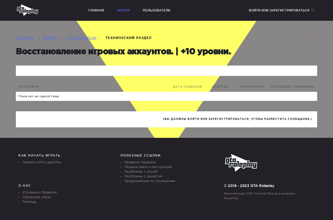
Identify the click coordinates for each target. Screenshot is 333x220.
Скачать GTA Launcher (41, 162)
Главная (96, 10)
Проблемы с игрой (140, 171)
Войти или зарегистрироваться (279, 10)
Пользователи (156, 10)
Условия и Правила (39, 192)
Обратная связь (36, 197)
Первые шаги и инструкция (148, 167)
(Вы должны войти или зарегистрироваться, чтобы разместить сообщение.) (237, 119)
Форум (123, 10)
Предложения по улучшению (149, 181)
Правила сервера (140, 162)
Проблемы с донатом (143, 176)
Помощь (29, 201)
